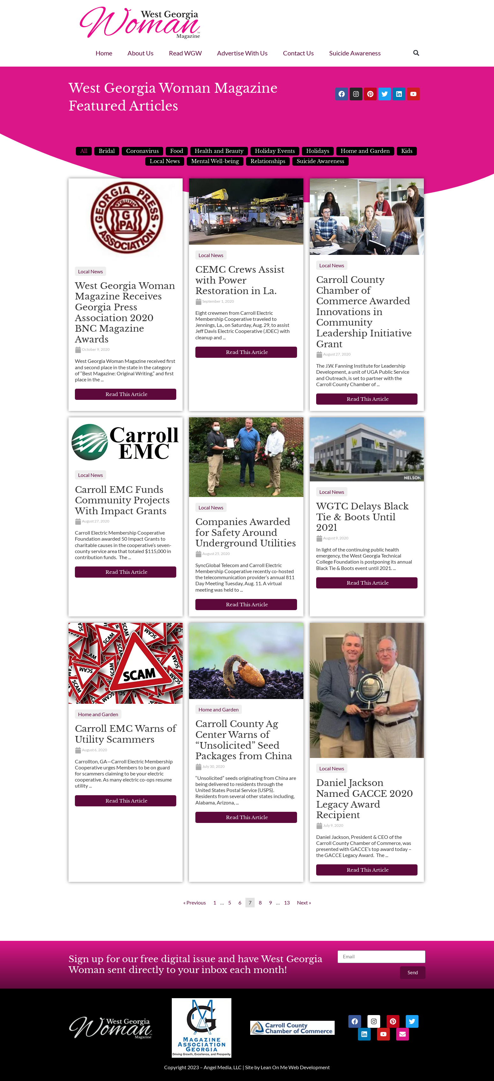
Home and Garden (365, 151)
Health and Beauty (219, 151)
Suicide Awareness (355, 53)
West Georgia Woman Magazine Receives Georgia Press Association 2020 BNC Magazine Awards (125, 312)
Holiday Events (275, 151)
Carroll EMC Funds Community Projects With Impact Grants (122, 500)
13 (287, 902)
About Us (140, 53)
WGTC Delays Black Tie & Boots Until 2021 (362, 517)
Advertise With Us (242, 53)
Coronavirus (142, 151)
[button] (416, 52)
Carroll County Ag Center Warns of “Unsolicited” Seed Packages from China (243, 740)
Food (176, 151)
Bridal (107, 151)
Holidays (317, 151)
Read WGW (185, 53)
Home (104, 53)
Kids (406, 151)
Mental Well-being (215, 161)
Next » (304, 902)
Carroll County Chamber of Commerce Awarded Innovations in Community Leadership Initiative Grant (364, 312)
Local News (165, 161)
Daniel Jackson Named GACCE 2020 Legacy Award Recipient (364, 799)
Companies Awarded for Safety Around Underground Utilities (245, 532)
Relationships (268, 161)
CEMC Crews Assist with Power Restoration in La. (240, 280)
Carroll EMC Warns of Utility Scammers (125, 734)
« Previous (194, 902)
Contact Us (298, 53)
